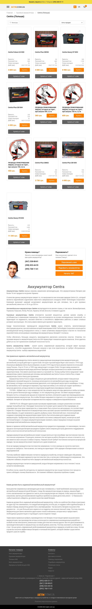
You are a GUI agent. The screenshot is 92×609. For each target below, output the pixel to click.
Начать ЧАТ (69, 273)
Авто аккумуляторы (15, 553)
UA (79, 7)
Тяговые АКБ (13, 559)
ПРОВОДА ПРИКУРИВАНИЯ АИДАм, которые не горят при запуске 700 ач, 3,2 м (72, 109)
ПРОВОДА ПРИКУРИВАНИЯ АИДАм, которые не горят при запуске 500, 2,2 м (45, 109)
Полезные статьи (54, 565)
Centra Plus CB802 (42, 163)
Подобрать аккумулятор (69, 268)
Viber (43, 2)
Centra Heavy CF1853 (70, 52)
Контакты (51, 553)
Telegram (49, 2)
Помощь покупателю (55, 559)
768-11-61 (31, 269)
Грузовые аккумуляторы (17, 556)
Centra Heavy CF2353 (16, 218)
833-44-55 (31, 265)
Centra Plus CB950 (42, 52)
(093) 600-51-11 (46, 580)
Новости (51, 571)
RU (75, 7)
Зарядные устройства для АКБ (19, 565)
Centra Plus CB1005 (69, 163)
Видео (50, 568)
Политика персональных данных (46, 601)
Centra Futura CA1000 (16, 52)
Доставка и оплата (54, 556)
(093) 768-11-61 (46, 588)
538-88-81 (31, 261)
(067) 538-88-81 (46, 583)
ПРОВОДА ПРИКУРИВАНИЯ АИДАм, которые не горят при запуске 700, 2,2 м (18, 165)
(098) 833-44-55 (46, 586)
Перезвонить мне (69, 262)
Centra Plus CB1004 (15, 107)
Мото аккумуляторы (16, 562)
